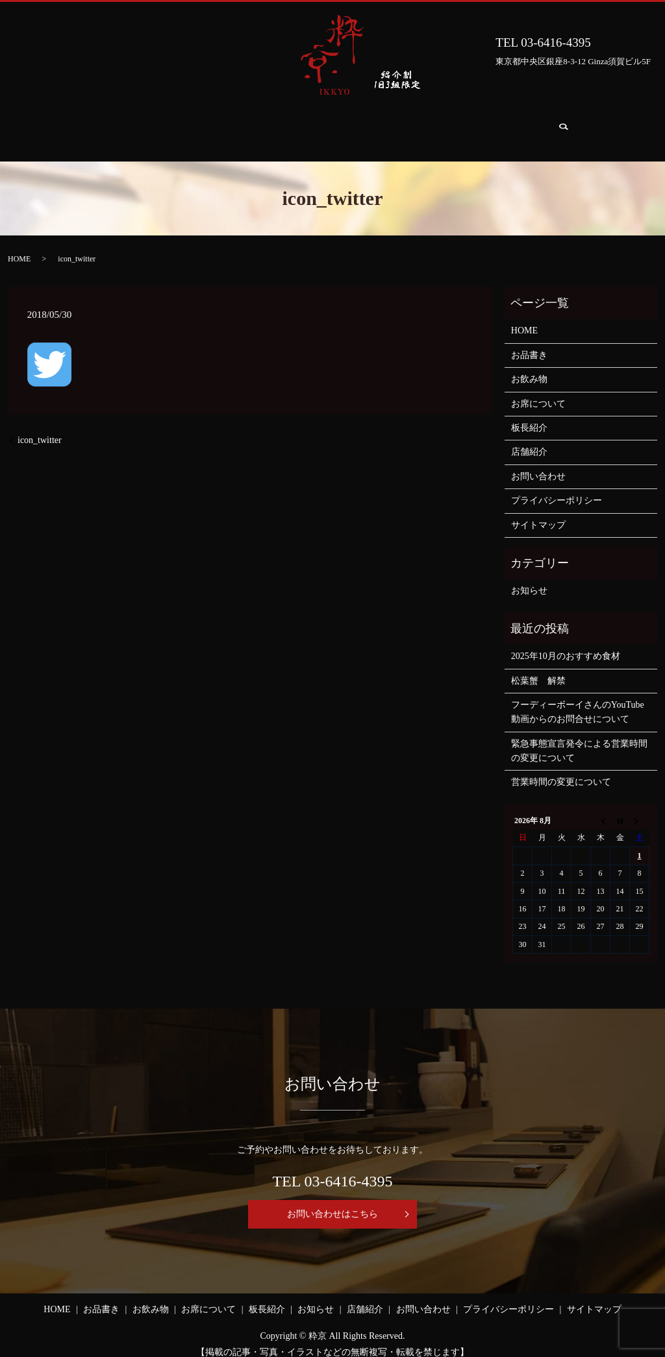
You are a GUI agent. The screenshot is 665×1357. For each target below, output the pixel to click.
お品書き (137, 125)
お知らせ (410, 125)
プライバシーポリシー (556, 488)
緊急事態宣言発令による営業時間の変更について (579, 739)
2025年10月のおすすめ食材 (565, 644)
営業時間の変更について (561, 770)
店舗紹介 (473, 125)
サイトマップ (538, 513)
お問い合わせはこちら (332, 1202)
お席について (273, 125)
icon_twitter (40, 428)
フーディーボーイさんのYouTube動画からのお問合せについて (577, 700)
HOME (77, 125)
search (607, 126)
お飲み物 (200, 125)
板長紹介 (346, 125)
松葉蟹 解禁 (538, 668)
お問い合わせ (546, 125)
